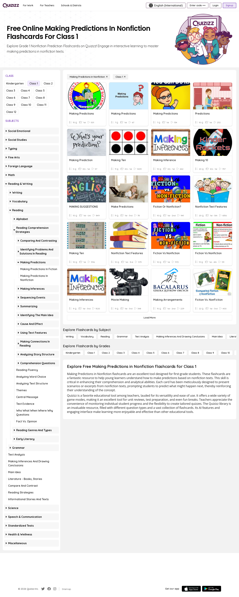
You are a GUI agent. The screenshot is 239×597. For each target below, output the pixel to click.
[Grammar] (122, 336)
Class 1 (33, 83)
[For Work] (28, 5)
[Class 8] (195, 353)
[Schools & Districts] (71, 5)
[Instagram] (54, 589)
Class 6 (10, 97)
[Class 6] (165, 353)
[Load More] (149, 317)
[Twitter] (43, 589)
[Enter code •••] (197, 5)
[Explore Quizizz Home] (11, 5)
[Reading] (105, 336)
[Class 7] (180, 353)
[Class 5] (150, 353)
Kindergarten (15, 83)
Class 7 (25, 97)
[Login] (215, 5)
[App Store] (191, 589)
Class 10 (26, 104)
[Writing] (69, 336)
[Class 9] (210, 353)
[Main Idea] (217, 336)
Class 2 (48, 83)
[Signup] (229, 5)
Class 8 (40, 97)
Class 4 (25, 90)
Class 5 (40, 90)
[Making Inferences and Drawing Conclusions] (180, 336)
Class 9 (10, 104)
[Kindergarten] (73, 353)
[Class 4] (135, 353)
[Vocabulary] (87, 336)
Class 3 (10, 90)
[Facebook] (49, 589)
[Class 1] (120, 77)
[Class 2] (105, 353)
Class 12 (11, 112)
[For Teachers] (47, 5)
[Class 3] (120, 353)
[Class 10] (225, 353)
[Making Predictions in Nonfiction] (88, 77)
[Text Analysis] (142, 336)
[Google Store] (211, 589)
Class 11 (41, 104)
